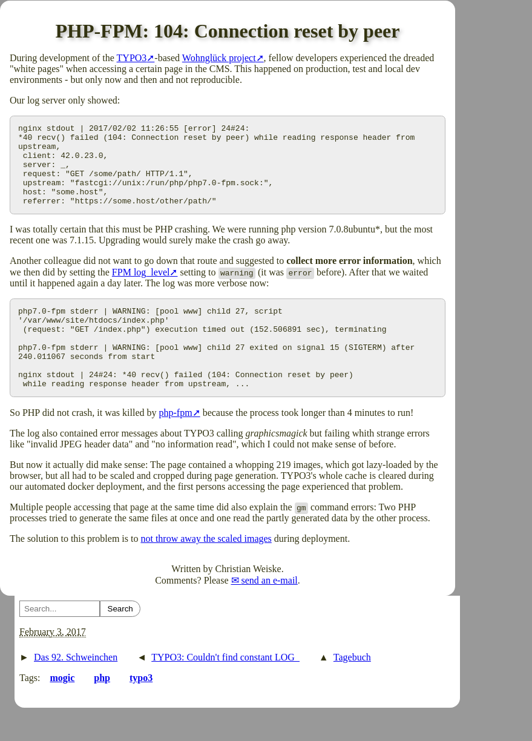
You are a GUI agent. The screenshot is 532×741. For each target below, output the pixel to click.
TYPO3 (132, 58)
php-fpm (175, 445)
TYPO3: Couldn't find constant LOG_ (225, 690)
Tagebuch (352, 690)
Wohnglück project (219, 58)
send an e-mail (269, 613)
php (102, 710)
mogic (62, 710)
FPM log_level (141, 288)
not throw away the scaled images (205, 571)
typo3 (141, 710)
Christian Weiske (248, 601)
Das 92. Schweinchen (75, 690)
